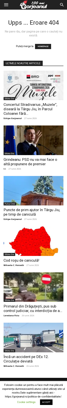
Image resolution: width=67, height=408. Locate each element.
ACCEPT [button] (46, 402)
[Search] (62, 5)
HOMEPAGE (43, 46)
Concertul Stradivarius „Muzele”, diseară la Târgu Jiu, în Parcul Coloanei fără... (30, 109)
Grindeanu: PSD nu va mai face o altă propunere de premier (30, 161)
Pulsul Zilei (10, 204)
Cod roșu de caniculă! (21, 260)
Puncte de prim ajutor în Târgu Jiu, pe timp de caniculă (32, 212)
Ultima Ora (9, 98)
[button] (6, 5)
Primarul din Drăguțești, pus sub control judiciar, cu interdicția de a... (33, 308)
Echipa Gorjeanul (13, 118)
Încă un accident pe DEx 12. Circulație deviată (26, 359)
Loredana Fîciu (11, 315)
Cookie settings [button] (26, 402)
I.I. (5, 168)
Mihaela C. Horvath (14, 265)
